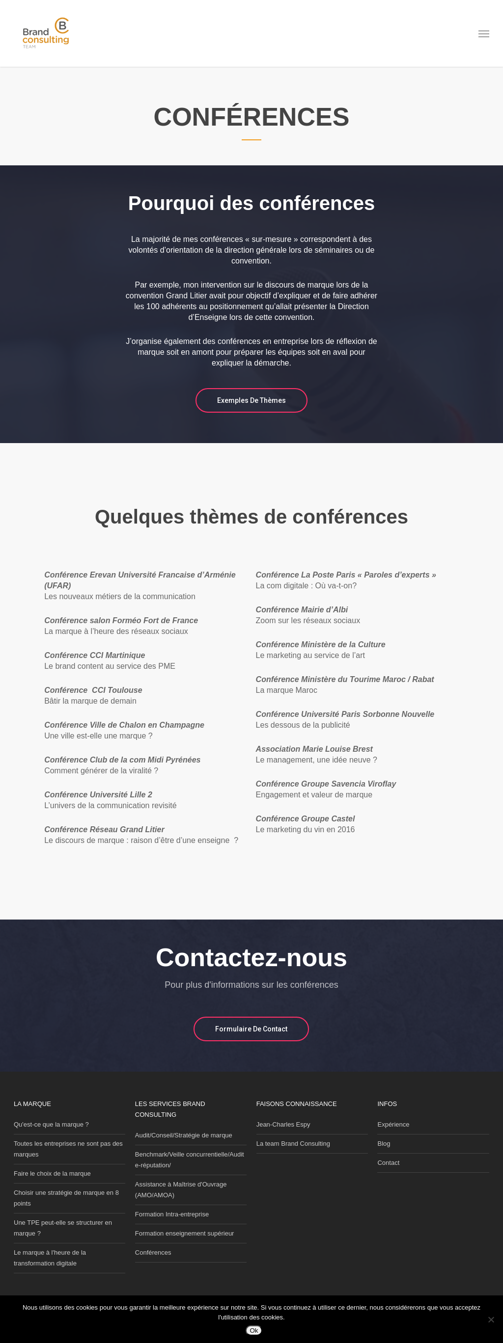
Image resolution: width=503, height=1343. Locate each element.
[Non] (491, 1319)
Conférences (153, 1252)
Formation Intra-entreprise (172, 1214)
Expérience (393, 1124)
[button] (483, 33)
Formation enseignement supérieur (184, 1233)
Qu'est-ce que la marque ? (51, 1124)
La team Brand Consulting (293, 1143)
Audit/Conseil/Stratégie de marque (183, 1135)
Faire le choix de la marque (52, 1173)
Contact (388, 1162)
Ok (254, 1330)
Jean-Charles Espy (283, 1124)
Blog (383, 1143)
